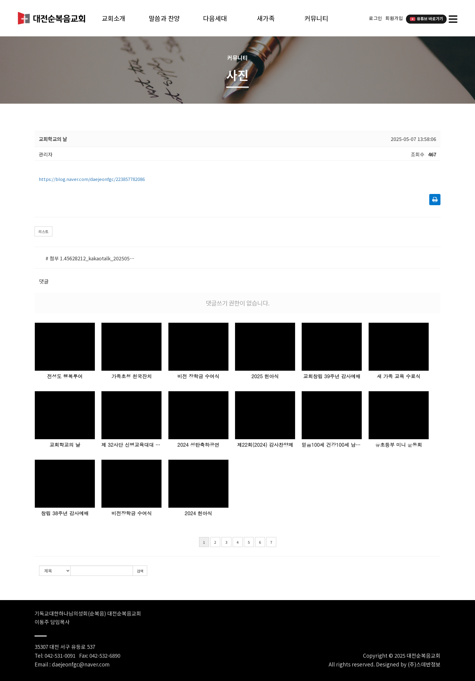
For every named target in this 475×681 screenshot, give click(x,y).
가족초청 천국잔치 (131, 376)
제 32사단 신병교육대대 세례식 (131, 445)
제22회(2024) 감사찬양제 (265, 445)
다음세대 (215, 18)
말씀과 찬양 (164, 18)
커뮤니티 (316, 18)
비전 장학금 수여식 (198, 376)
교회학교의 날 (64, 445)
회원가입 (394, 18)
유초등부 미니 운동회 (398, 445)
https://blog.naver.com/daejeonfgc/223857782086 (92, 179)
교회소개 (113, 18)
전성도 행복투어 (64, 376)
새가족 (266, 18)
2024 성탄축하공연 (198, 445)
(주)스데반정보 (424, 664)
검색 (140, 570)
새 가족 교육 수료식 (398, 376)
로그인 (375, 18)
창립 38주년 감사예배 (64, 513)
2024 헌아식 (198, 513)
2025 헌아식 (265, 376)
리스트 (43, 231)
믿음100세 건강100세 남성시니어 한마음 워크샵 (331, 445)
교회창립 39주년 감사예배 (331, 376)
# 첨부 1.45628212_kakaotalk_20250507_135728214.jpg (90, 258)
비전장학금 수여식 (131, 513)
